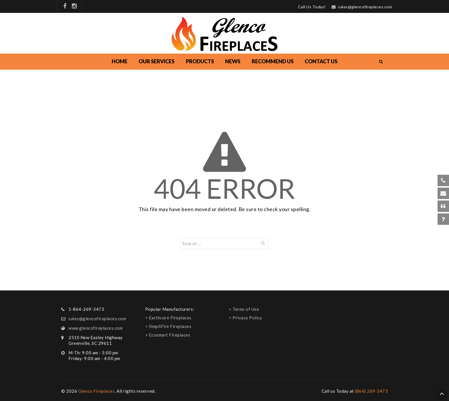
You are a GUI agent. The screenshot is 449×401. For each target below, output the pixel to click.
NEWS (232, 61)
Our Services (156, 61)
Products (200, 61)
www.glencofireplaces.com (95, 328)
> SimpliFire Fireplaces (168, 326)
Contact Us (321, 61)
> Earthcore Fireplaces (168, 317)
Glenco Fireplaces (96, 391)
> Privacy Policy (245, 317)
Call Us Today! (312, 6)
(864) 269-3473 (371, 391)
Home (119, 61)
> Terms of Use (244, 309)
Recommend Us (273, 61)
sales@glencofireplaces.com (365, 6)
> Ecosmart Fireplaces (167, 334)
